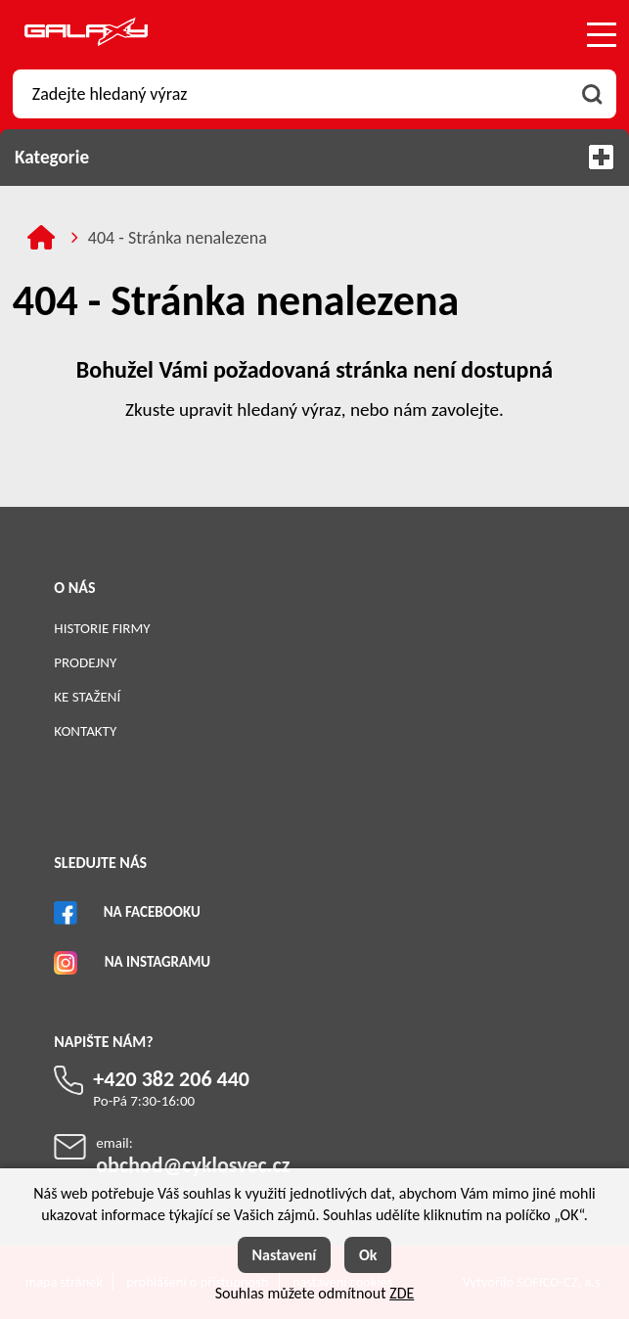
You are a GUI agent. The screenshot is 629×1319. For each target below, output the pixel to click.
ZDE (401, 1293)
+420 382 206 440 (171, 1079)
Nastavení (284, 1255)
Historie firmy (102, 628)
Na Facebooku (152, 912)
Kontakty (85, 731)
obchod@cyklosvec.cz (193, 1165)
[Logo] (86, 35)
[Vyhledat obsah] (591, 93)
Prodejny (85, 662)
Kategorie (314, 157)
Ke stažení (87, 696)
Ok (368, 1255)
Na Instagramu (157, 962)
